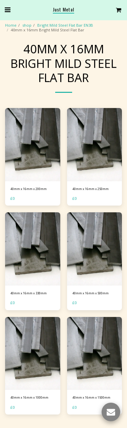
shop (26, 25)
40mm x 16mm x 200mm (28, 189)
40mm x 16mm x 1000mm (29, 397)
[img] (32, 144)
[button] (7, 10)
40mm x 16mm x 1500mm (91, 397)
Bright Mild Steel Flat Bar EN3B (65, 25)
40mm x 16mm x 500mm (90, 293)
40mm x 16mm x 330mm (28, 293)
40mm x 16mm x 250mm (90, 189)
